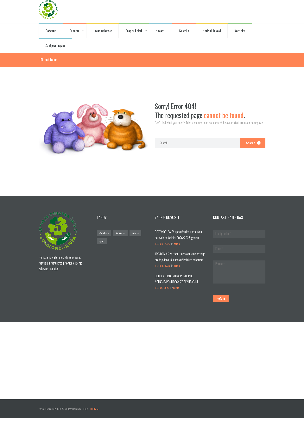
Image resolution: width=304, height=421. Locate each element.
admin (177, 244)
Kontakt (239, 30)
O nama (74, 30)
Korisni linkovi (212, 30)
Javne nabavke (102, 30)
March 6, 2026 (162, 288)
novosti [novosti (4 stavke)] (135, 233)
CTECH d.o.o (94, 412)
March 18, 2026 (162, 266)
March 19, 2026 (162, 244)
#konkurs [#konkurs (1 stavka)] (103, 233)
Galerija (184, 30)
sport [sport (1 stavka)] (101, 241)
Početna (51, 30)
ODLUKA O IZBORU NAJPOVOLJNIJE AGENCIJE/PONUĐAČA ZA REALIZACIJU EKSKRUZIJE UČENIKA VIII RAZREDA (179, 281)
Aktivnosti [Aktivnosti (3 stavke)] (120, 233)
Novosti (160, 30)
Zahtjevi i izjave (55, 45)
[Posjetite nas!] (152, 363)
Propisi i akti (133, 30)
